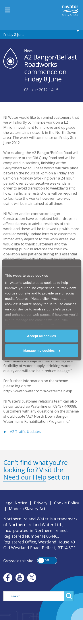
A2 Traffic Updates (25, 431)
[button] (47, 560)
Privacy (40, 502)
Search (69, 596)
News (28, 50)
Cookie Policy (66, 502)
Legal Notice (15, 502)
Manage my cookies (41, 350)
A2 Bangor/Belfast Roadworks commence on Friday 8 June (40, 30)
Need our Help (24, 477)
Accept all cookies (41, 336)
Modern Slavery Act (27, 508)
